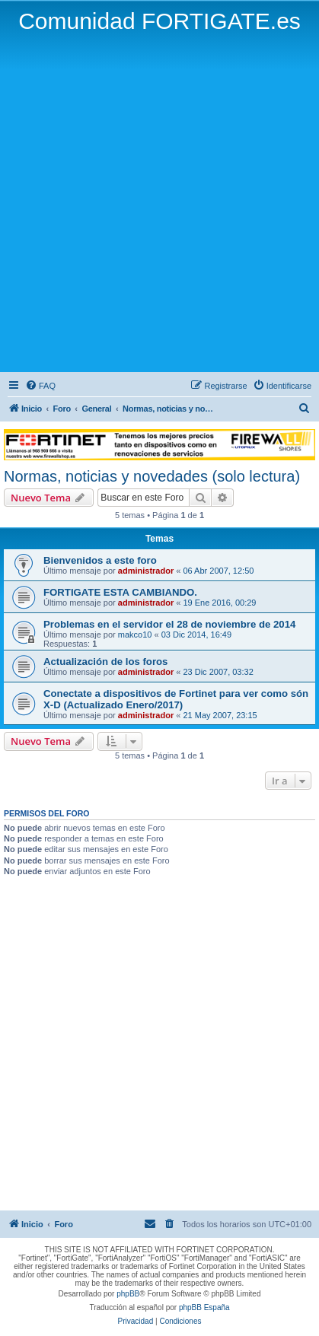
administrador (146, 570)
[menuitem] (40, 386)
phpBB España (204, 1307)
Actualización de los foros (105, 661)
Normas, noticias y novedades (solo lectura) (152, 476)
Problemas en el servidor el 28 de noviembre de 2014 (169, 624)
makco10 (135, 634)
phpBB (127, 1294)
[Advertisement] (159, 202)
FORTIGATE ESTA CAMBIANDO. (120, 592)
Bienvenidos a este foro (100, 560)
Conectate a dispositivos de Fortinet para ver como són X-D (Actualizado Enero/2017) (175, 699)
